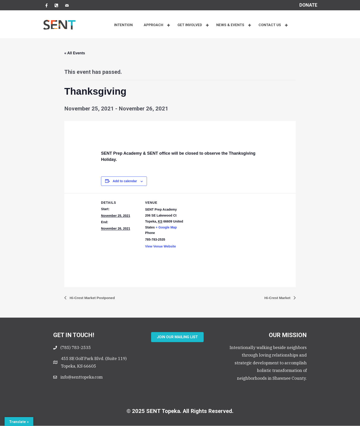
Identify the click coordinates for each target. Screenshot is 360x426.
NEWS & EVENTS (230, 25)
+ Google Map (166, 227)
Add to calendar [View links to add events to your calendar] (125, 181)
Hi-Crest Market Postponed (93, 298)
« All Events (74, 53)
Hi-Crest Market (277, 298)
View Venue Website (160, 246)
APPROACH (153, 25)
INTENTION (123, 25)
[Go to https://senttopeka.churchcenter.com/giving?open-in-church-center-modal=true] (308, 5)
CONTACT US (270, 25)
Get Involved (189, 25)
